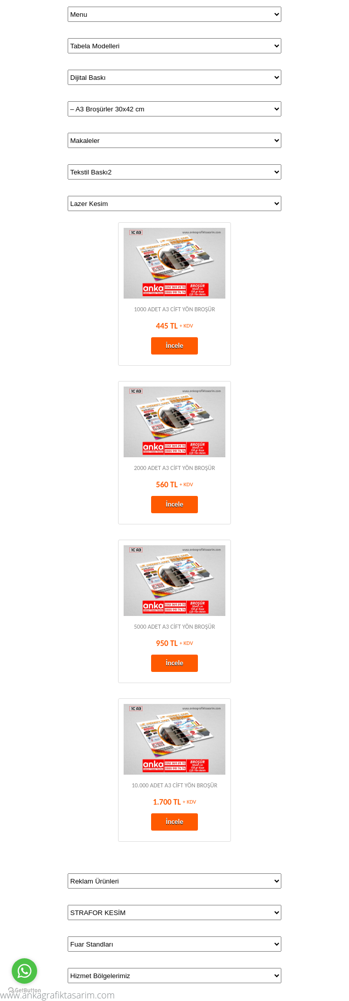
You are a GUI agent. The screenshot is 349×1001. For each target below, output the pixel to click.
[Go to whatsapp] (24, 971)
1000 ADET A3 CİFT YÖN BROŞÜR (174, 309)
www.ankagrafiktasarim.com (57, 995)
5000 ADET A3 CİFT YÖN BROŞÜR (174, 626)
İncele (175, 345)
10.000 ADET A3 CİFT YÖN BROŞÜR (175, 785)
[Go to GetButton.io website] (24, 990)
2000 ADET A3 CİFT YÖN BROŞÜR (174, 468)
